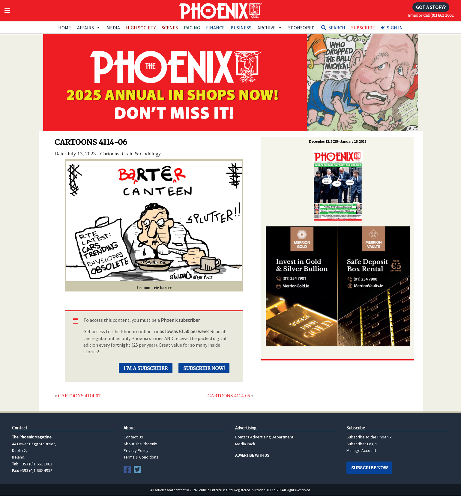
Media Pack (245, 444)
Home (64, 28)
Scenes (170, 28)
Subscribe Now (369, 468)
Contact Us (133, 437)
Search (336, 28)
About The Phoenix (140, 444)
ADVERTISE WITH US (252, 455)
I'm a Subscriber (146, 368)
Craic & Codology (141, 154)
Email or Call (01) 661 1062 (431, 15)
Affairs (88, 28)
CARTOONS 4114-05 (229, 395)
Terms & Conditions (141, 457)
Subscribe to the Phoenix (368, 437)
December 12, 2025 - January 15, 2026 (337, 141)
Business (241, 28)
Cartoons (109, 154)
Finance (215, 28)
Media (113, 28)
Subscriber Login (361, 444)
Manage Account (361, 450)
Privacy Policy (136, 450)
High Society (141, 28)
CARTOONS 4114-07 (79, 395)
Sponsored (301, 28)
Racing (192, 28)
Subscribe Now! (204, 368)
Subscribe (363, 28)
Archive (269, 28)
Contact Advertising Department (264, 437)
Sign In (395, 28)
